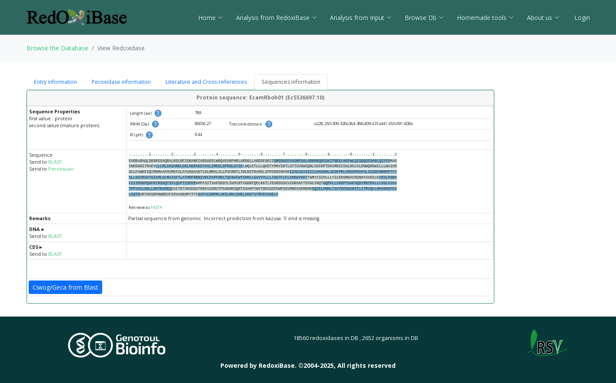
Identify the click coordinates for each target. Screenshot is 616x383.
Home (210, 17)
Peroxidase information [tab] (121, 82)
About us (543, 17)
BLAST (55, 162)
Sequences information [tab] (291, 82)
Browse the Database (57, 48)
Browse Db (424, 17)
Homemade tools (485, 17)
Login (581, 17)
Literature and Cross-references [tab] (206, 82)
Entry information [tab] (55, 82)
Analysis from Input (361, 17)
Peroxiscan (60, 169)
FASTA (156, 207)
